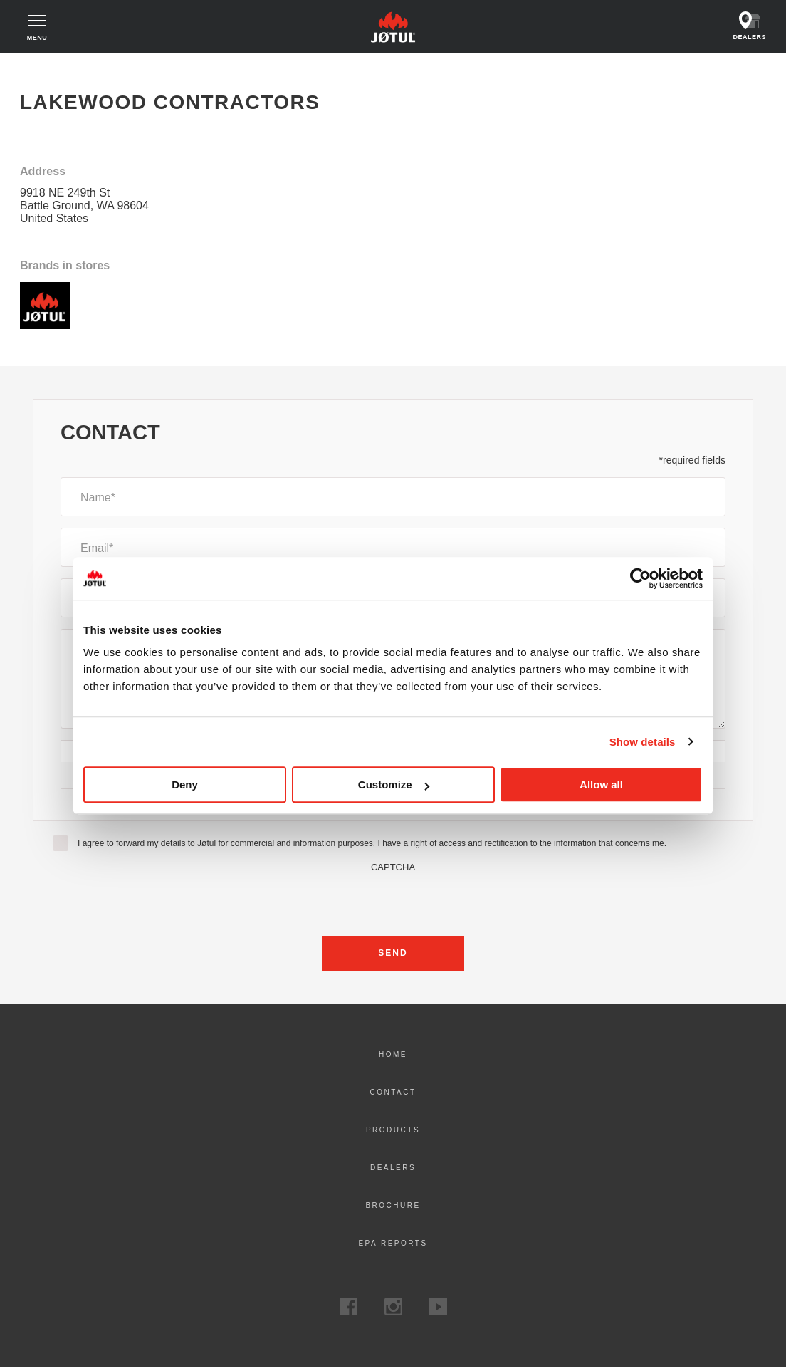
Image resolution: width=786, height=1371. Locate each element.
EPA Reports (392, 1247)
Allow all (601, 784)
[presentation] (393, 904)
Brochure (392, 1209)
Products (393, 1133)
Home (44, 71)
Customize (393, 784)
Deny (185, 784)
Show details (642, 742)
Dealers (393, 1171)
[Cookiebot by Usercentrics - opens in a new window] (640, 578)
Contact (393, 1096)
